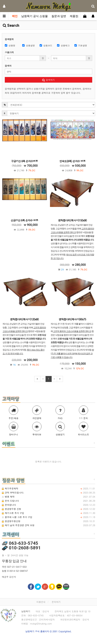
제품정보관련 (78, 16)
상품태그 (63, 45)
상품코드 (46, 45)
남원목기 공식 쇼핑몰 (34, 16)
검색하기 (48, 79)
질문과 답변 (58, 16)
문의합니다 (9, 504)
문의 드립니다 (10, 500)
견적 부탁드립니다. (13, 492)
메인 (15, 16)
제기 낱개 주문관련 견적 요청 (18, 525)
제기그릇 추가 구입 (13, 512)
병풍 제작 (8, 496)
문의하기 (56, 601)
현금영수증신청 (11, 521)
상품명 (10, 45)
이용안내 (40, 601)
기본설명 (80, 45)
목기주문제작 (10, 488)
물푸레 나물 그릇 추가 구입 (17, 517)
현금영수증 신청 (11, 508)
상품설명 (28, 45)
